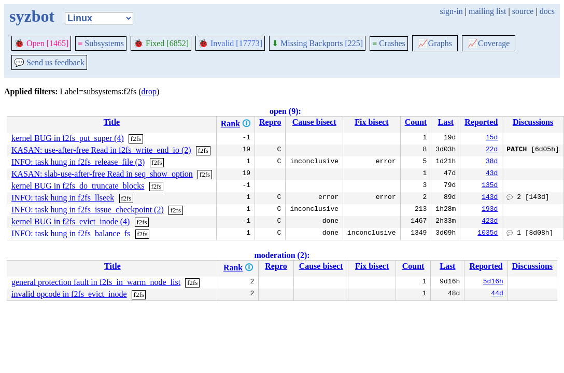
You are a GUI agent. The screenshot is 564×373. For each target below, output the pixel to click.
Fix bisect (371, 122)
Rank (230, 123)
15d (492, 138)
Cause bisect (314, 122)
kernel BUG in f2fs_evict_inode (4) (70, 221)
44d (497, 294)
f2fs (136, 138)
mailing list (487, 11)
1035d (487, 233)
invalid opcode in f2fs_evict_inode (69, 294)
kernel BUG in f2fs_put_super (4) (67, 138)
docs (547, 11)
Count (416, 122)
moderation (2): (281, 255)
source (523, 11)
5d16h (493, 282)
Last (446, 122)
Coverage (489, 43)
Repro (270, 122)
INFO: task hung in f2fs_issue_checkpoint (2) (87, 209)
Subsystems (101, 43)
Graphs (435, 43)
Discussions (533, 122)
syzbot (31, 16)
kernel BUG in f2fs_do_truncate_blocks (77, 185)
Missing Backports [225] (317, 43)
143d (490, 198)
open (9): (285, 111)
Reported (481, 122)
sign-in (451, 11)
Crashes (388, 43)
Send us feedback (49, 62)
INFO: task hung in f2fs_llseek (62, 197)
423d (490, 221)
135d (490, 186)
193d (490, 209)
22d (492, 150)
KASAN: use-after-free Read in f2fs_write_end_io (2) (101, 150)
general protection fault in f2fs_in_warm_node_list (95, 282)
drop (149, 91)
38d (492, 162)
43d (492, 174)
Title (111, 122)
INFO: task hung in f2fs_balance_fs (70, 233)
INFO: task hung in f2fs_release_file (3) (78, 161)
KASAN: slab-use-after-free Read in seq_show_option (102, 173)
